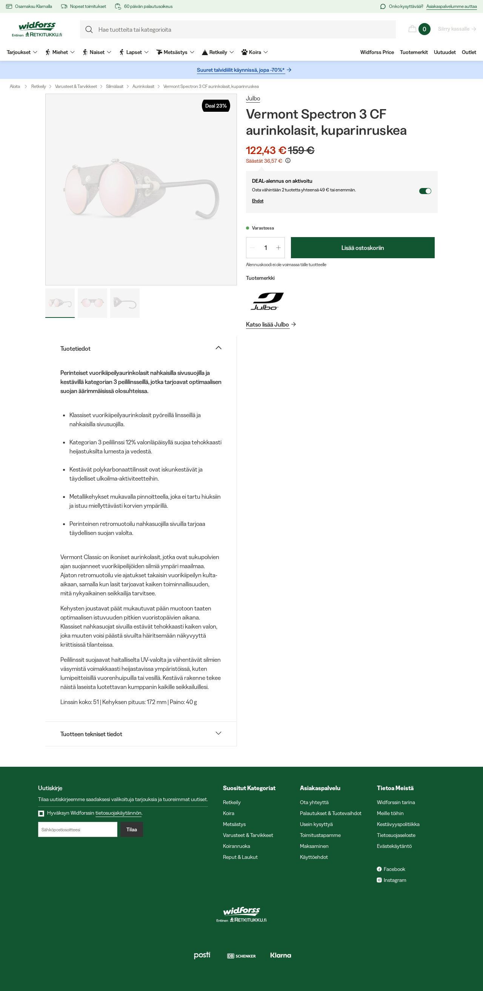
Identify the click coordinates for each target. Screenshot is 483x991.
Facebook (394, 869)
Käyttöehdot (314, 857)
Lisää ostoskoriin (363, 247)
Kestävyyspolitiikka (398, 824)
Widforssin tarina (396, 802)
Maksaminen (314, 846)
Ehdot (335, 201)
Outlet (469, 52)
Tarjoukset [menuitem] (22, 52)
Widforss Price (377, 52)
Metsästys (234, 824)
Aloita (20, 86)
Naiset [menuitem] (97, 52)
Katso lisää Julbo (268, 324)
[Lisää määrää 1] (278, 247)
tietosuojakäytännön (118, 812)
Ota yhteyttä (314, 802)
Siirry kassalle (454, 28)
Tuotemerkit (414, 52)
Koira (228, 813)
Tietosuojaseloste (396, 835)
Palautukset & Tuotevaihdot (330, 813)
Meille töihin (390, 813)
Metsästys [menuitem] (175, 52)
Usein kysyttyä (316, 824)
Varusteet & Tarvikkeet (76, 86)
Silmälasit (114, 86)
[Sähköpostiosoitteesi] (77, 829)
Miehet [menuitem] (59, 52)
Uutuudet (445, 52)
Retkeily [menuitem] (218, 52)
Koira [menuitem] (255, 52)
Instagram (395, 880)
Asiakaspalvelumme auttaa (451, 6)
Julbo (253, 98)
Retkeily (38, 86)
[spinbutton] (265, 247)
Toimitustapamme (320, 835)
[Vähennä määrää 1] (252, 247)
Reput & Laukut (240, 857)
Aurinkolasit (143, 86)
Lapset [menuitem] (133, 52)
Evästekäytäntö (394, 846)
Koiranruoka (236, 846)
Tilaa (131, 829)
